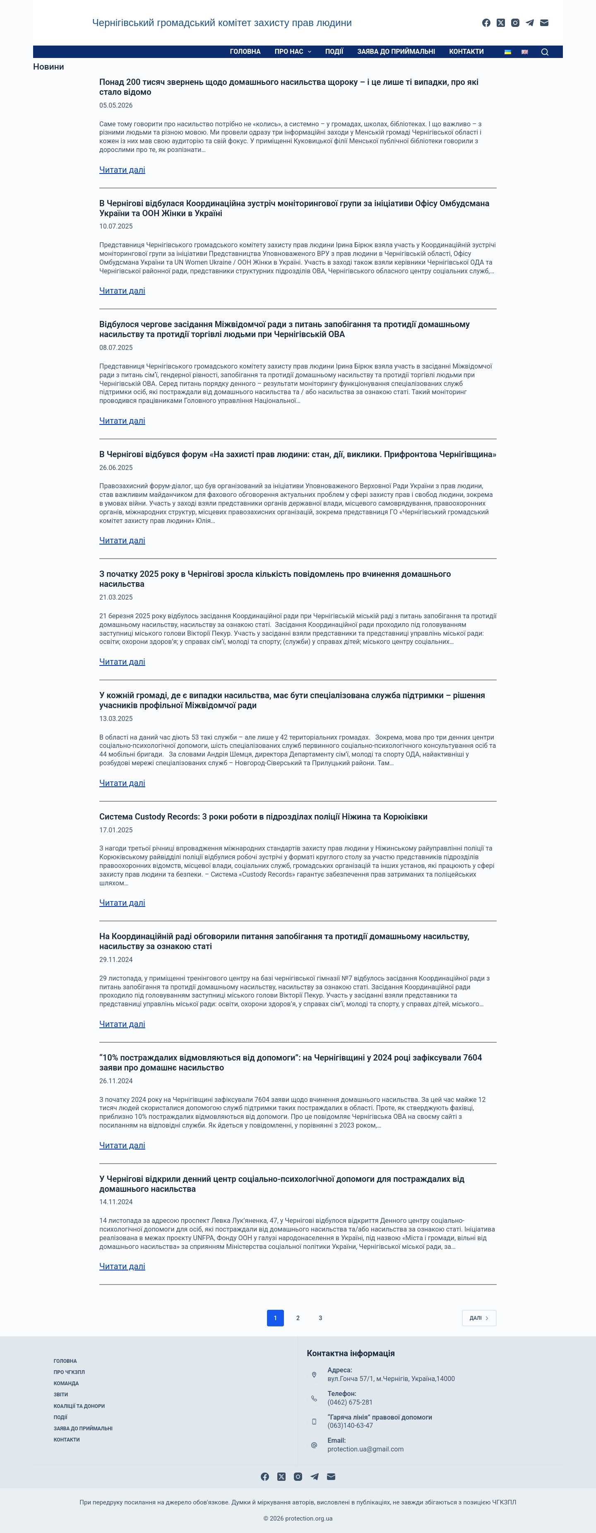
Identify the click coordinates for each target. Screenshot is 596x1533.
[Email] (544, 23)
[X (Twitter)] (501, 23)
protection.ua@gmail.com (366, 1449)
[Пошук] (544, 51)
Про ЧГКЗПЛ (69, 1373)
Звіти (61, 1395)
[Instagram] (515, 23)
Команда (66, 1383)
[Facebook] (486, 23)
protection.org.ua (308, 1518)
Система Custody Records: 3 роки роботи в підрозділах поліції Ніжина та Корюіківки (263, 817)
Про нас (295, 52)
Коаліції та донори (79, 1406)
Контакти (466, 51)
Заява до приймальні (396, 51)
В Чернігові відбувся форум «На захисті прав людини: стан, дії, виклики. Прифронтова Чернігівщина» (298, 454)
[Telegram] (530, 23)
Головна (245, 51)
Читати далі (122, 169)
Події (334, 51)
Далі (479, 1318)
